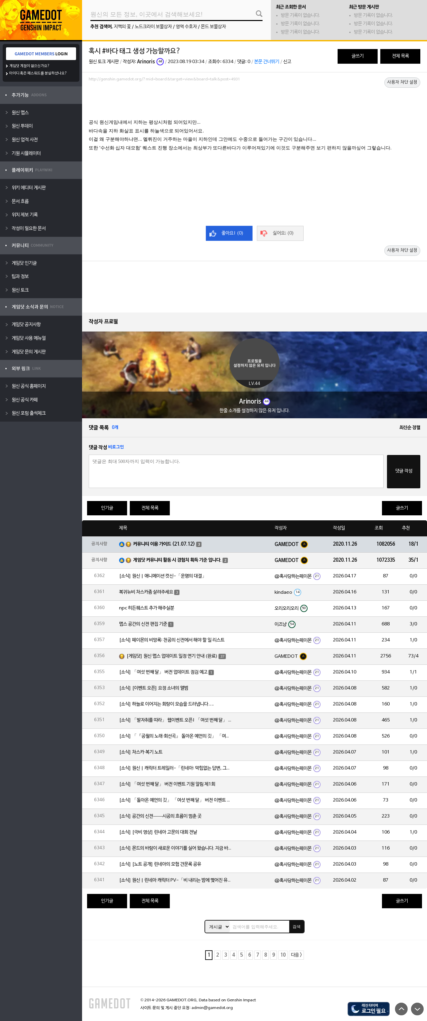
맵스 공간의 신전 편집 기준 (143, 624)
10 (283, 955)
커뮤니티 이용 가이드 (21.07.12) (164, 544)
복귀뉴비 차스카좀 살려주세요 (146, 592)
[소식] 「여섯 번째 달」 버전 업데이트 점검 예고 (163, 672)
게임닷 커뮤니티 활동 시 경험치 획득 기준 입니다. (177, 560)
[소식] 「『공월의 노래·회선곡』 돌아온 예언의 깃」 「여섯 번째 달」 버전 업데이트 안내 (176, 736)
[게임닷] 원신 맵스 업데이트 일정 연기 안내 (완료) (172, 656)
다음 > (296, 955)
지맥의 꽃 (122, 26)
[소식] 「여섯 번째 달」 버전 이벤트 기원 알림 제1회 (167, 784)
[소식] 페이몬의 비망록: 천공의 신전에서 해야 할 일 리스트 (172, 640)
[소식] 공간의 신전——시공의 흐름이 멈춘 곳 (160, 816)
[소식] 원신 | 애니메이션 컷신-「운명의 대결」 (162, 576)
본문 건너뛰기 (266, 61)
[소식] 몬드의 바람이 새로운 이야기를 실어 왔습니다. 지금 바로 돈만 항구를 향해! (176, 848)
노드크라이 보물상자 (153, 26)
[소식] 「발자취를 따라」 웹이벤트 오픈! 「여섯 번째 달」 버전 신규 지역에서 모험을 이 (176, 720)
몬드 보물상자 (213, 26)
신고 (287, 61)
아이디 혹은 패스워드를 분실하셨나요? (38, 73)
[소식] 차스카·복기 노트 (140, 752)
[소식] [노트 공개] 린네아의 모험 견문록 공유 (160, 864)
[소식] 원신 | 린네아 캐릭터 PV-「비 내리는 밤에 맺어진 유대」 (176, 880)
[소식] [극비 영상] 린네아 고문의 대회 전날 (158, 832)
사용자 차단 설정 (402, 82)
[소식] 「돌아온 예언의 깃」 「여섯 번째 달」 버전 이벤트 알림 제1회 (176, 800)
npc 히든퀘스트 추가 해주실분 (146, 608)
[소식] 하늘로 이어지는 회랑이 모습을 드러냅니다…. (166, 704)
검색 (297, 926)
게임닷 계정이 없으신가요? (29, 66)
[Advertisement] (254, 102)
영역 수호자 (186, 26)
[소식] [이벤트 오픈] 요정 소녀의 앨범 (153, 688)
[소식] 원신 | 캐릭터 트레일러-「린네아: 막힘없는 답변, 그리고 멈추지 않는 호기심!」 (176, 768)
